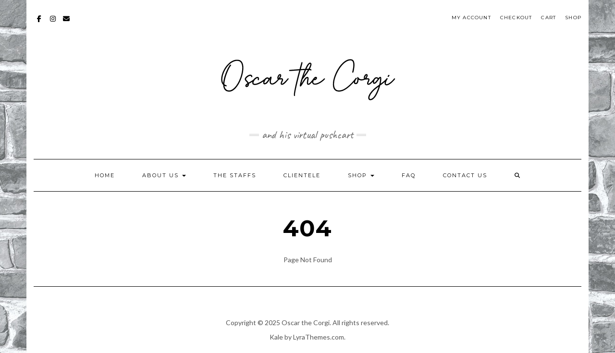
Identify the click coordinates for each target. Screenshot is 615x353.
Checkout (516, 17)
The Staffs (234, 175)
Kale (276, 337)
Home (105, 175)
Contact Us (465, 175)
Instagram (53, 23)
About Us (164, 175)
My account (471, 17)
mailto (67, 23)
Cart (548, 17)
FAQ (409, 175)
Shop (573, 17)
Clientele (301, 175)
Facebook (40, 23)
